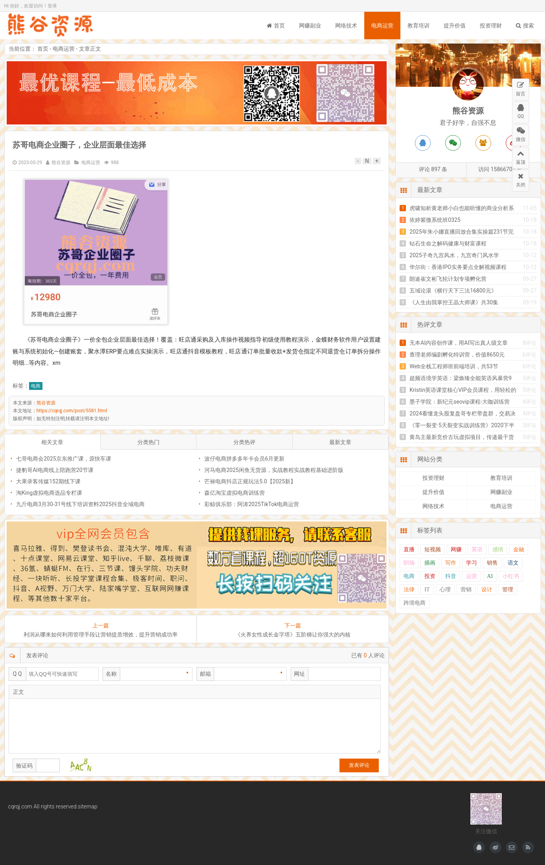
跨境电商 (415, 603)
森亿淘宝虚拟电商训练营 (234, 493)
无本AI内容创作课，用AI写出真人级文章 (458, 343)
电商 (35, 386)
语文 (513, 563)
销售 (492, 563)
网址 (299, 674)
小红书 (511, 576)
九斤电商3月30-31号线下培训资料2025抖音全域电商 (80, 504)
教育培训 (418, 25)
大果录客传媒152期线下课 (48, 481)
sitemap (87, 806)
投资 (429, 576)
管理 (507, 590)
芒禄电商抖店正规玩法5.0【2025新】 (250, 481)
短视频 (432, 549)
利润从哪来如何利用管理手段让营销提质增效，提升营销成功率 (101, 634)
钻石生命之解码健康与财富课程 (447, 243)
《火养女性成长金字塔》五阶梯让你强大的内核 (292, 634)
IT (426, 590)
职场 (409, 563)
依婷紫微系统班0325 (434, 220)
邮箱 (205, 674)
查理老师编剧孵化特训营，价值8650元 (456, 354)
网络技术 (346, 25)
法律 (409, 590)
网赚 (456, 549)
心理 (445, 590)
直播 (409, 549)
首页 (276, 25)
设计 (486, 590)
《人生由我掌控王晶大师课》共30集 (453, 302)
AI (490, 576)
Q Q (17, 674)
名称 (111, 674)
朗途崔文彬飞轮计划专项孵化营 (447, 279)
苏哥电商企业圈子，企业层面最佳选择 (79, 145)
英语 (477, 549)
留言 (520, 88)
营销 (466, 590)
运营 (471, 576)
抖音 (450, 576)
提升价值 (455, 25)
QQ (520, 110)
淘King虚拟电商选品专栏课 (49, 493)
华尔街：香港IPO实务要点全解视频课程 (457, 267)
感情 (497, 549)
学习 (471, 563)
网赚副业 (310, 25)
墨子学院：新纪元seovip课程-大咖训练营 (459, 402)
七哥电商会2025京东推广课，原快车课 (63, 458)
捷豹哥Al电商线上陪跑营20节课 (54, 470)
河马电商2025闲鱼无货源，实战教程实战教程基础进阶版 (273, 470)
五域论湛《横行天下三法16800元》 (452, 290)
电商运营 (382, 25)
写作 (450, 563)
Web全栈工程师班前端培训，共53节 (453, 366)
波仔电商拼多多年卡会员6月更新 (244, 458)
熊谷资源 (51, 25)
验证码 (24, 766)
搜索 (525, 25)
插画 (429, 563)
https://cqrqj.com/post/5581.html (72, 410)
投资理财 (491, 25)
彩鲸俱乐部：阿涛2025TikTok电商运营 (251, 504)
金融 (518, 549)
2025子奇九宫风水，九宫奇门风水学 (454, 255)
